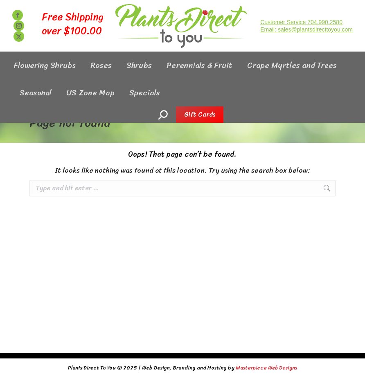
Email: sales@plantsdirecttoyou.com (306, 44)
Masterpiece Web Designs (266, 367)
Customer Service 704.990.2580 (301, 37)
